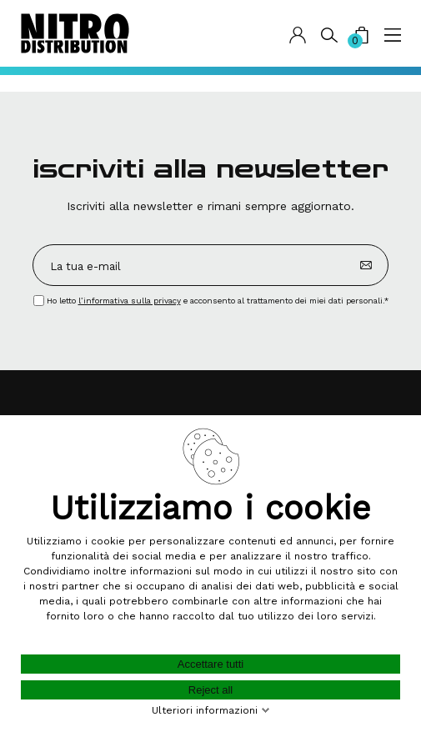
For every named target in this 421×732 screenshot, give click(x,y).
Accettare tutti (210, 664)
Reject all (210, 690)
